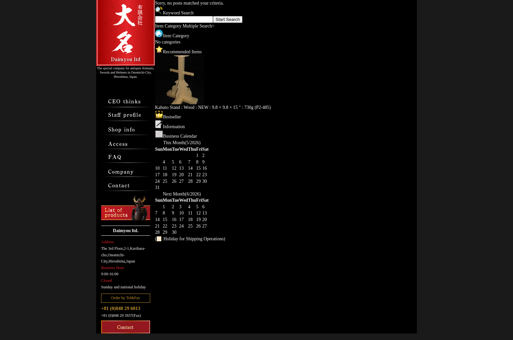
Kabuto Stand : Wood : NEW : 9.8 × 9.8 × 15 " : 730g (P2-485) (213, 107)
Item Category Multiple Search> (185, 26)
